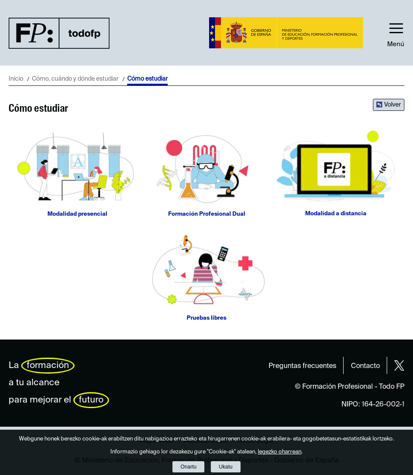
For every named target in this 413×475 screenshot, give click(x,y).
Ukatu (226, 467)
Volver (392, 105)
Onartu (189, 467)
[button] (395, 32)
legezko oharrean (279, 452)
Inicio (16, 79)
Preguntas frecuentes (302, 366)
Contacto (365, 366)
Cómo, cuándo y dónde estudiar (75, 79)
